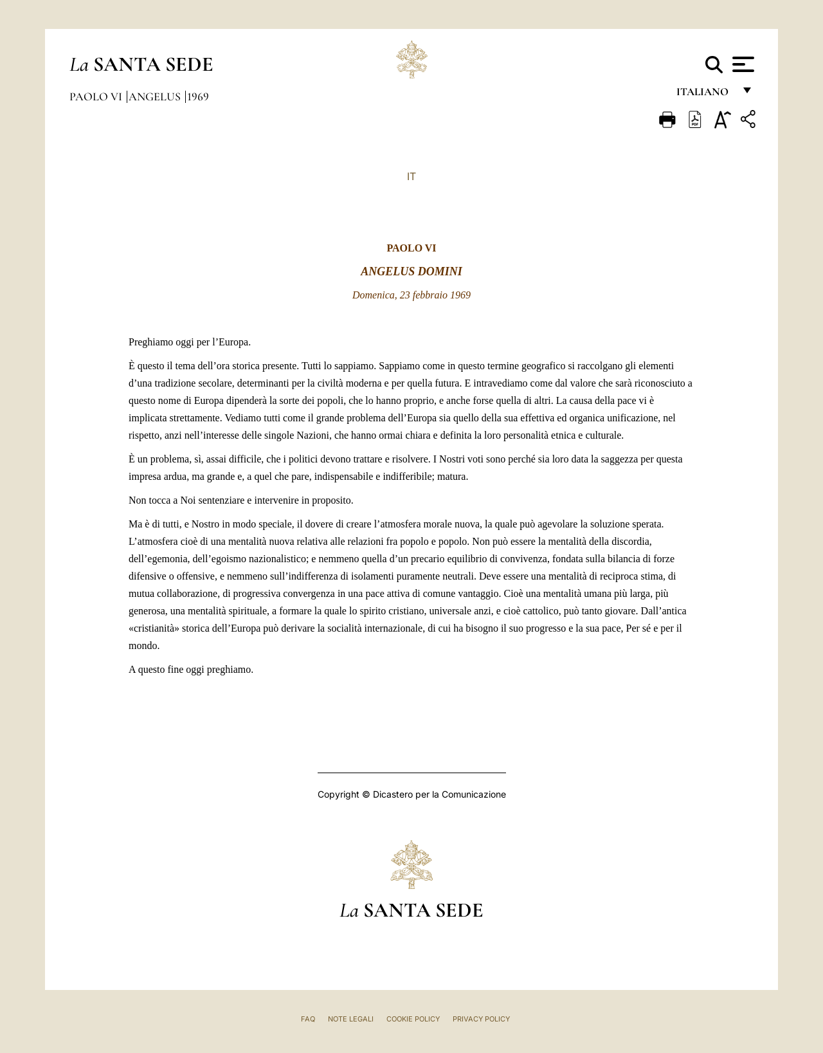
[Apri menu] (741, 64)
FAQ (308, 1018)
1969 (198, 96)
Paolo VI (97, 96)
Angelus (156, 96)
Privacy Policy (481, 1018)
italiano (705, 95)
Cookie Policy (413, 1018)
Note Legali (351, 1018)
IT (411, 176)
